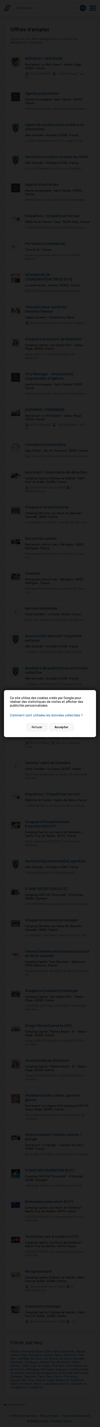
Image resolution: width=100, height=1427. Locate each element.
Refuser (37, 727)
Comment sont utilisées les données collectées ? (46, 715)
